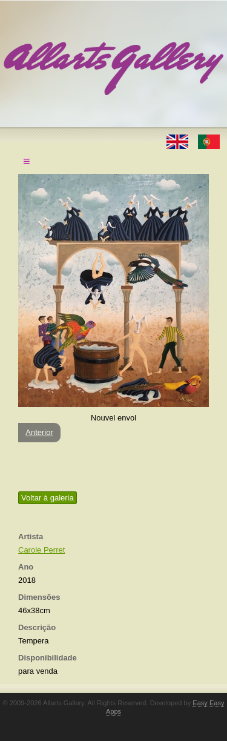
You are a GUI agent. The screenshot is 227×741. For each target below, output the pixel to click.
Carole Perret (41, 549)
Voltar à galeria (47, 497)
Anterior (39, 432)
